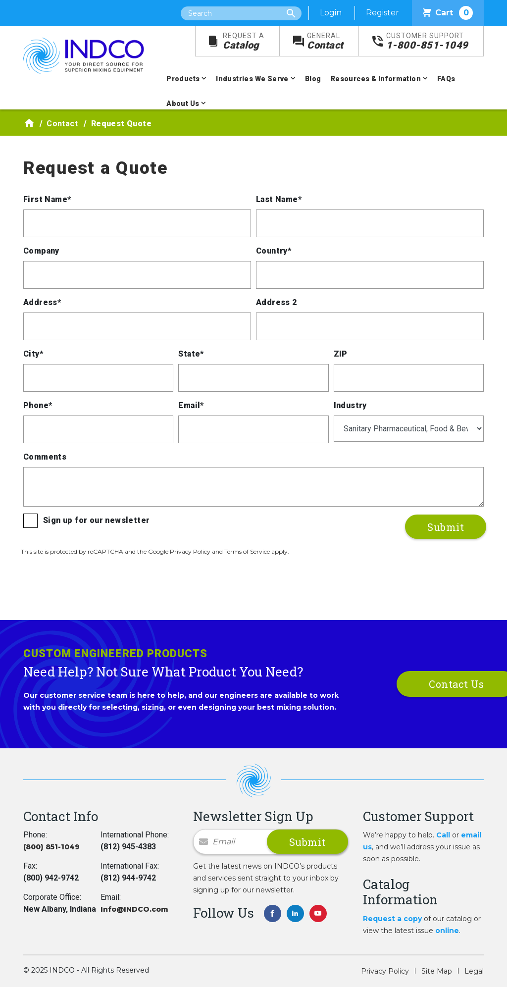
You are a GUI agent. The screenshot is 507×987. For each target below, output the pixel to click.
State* (190, 354)
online (447, 930)
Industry (350, 405)
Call (443, 835)
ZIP (341, 354)
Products (183, 79)
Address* (42, 302)
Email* (190, 405)
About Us (182, 103)
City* (33, 354)
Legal (474, 971)
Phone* (37, 405)
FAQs (446, 79)
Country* (273, 251)
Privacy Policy (385, 971)
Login (331, 12)
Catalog (243, 41)
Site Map (436, 971)
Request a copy (392, 918)
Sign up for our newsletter (96, 520)
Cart (448, 13)
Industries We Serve (252, 79)
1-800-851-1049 (427, 41)
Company (41, 251)
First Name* (47, 199)
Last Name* (279, 199)
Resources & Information (376, 79)
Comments (44, 457)
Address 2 (276, 302)
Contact (325, 41)
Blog (313, 79)
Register (382, 12)
